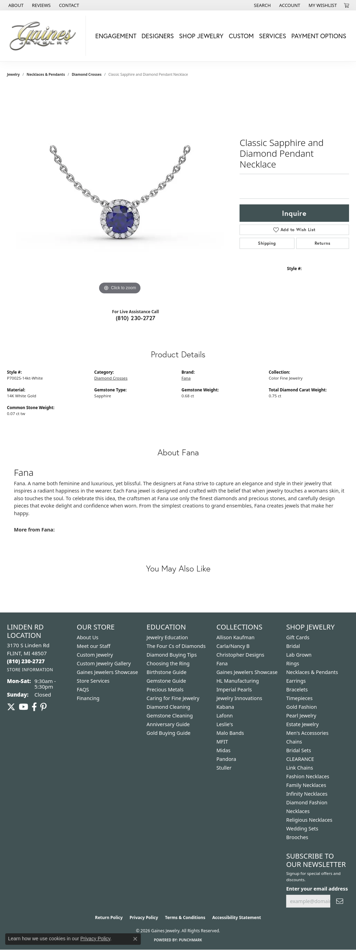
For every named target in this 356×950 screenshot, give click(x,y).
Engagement (115, 36)
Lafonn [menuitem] (224, 715)
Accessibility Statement (236, 917)
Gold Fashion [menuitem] (301, 707)
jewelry (13, 74)
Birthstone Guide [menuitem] (167, 672)
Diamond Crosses (87, 74)
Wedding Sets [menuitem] (302, 828)
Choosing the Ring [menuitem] (168, 663)
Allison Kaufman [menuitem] (235, 637)
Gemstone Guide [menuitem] (166, 680)
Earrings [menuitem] (296, 680)
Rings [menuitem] (292, 663)
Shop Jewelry (201, 36)
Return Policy (109, 917)
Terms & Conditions (185, 917)
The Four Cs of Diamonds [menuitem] (176, 646)
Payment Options (318, 36)
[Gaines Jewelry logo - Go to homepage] (44, 36)
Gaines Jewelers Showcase (107, 672)
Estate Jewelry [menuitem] (302, 724)
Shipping (267, 243)
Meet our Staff (94, 646)
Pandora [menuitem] (226, 759)
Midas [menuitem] (223, 750)
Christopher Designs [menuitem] (240, 654)
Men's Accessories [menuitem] (307, 733)
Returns (323, 243)
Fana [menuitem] (222, 663)
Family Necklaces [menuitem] (306, 785)
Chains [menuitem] (294, 741)
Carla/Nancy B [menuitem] (233, 646)
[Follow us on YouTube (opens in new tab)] (23, 707)
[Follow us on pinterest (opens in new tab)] (43, 707)
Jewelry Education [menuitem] (167, 637)
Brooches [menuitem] (297, 837)
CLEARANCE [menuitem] (300, 759)
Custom (241, 36)
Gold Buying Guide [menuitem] (169, 733)
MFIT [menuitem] (222, 741)
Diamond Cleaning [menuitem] (168, 707)
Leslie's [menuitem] (224, 724)
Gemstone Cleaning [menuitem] (170, 715)
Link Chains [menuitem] (299, 767)
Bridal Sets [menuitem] (298, 750)
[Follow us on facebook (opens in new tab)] (34, 707)
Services (272, 36)
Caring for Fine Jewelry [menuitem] (173, 698)
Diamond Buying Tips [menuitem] (172, 654)
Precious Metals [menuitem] (165, 689)
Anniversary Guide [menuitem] (168, 724)
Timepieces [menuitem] (299, 698)
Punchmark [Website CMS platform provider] (190, 939)
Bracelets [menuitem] (297, 689)
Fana (186, 378)
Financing (88, 698)
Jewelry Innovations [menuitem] (239, 698)
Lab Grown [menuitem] (299, 654)
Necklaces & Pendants (46, 74)
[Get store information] (30, 670)
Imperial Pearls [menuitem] (234, 689)
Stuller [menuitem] (223, 767)
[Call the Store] (26, 661)
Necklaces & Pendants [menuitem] (312, 672)
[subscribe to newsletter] (339, 901)
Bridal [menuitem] (293, 646)
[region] (120, 192)
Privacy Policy (144, 917)
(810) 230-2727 (135, 318)
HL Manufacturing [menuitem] (237, 680)
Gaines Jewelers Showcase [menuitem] (246, 672)
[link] (15, 5)
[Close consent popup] (135, 939)
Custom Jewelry (95, 654)
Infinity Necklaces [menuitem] (306, 793)
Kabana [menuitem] (225, 707)
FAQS (83, 689)
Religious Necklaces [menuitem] (309, 820)
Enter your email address (317, 888)
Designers (157, 36)
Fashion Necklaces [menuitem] (307, 776)
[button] (261, 5)
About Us (87, 637)
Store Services (93, 680)
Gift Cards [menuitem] (297, 637)
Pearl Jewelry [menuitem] (301, 715)
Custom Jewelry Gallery (104, 663)
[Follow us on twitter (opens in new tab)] (11, 707)
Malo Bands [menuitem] (230, 733)
